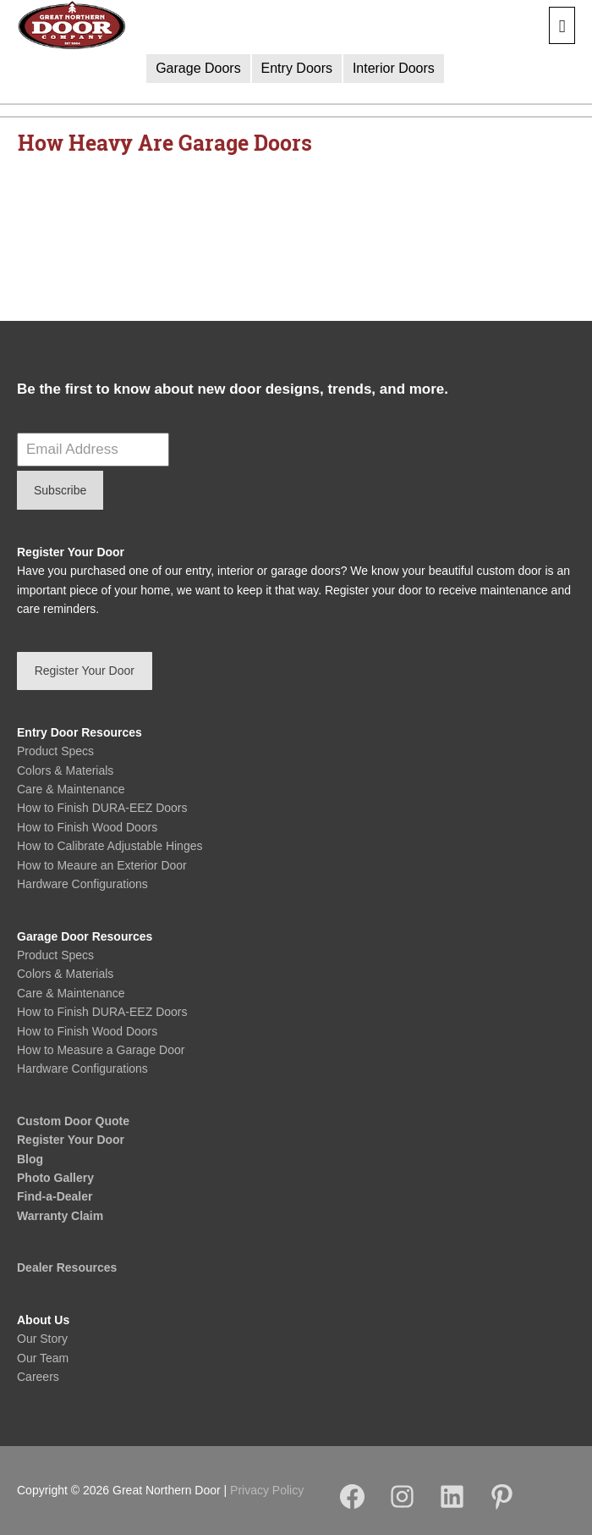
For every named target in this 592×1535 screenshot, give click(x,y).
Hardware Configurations (82, 884)
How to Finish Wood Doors (87, 827)
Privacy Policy (267, 1490)
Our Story (42, 1338)
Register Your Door (70, 1139)
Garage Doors (198, 68)
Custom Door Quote (73, 1121)
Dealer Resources (67, 1267)
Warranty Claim (60, 1216)
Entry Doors (296, 68)
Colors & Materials (65, 770)
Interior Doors (394, 68)
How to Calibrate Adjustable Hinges (109, 846)
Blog (30, 1159)
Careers (38, 1376)
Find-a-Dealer (54, 1196)
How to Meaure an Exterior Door (102, 865)
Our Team (43, 1358)
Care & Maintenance (71, 789)
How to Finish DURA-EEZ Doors (102, 807)
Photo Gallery (55, 1177)
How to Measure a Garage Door (100, 1050)
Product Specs (55, 751)
